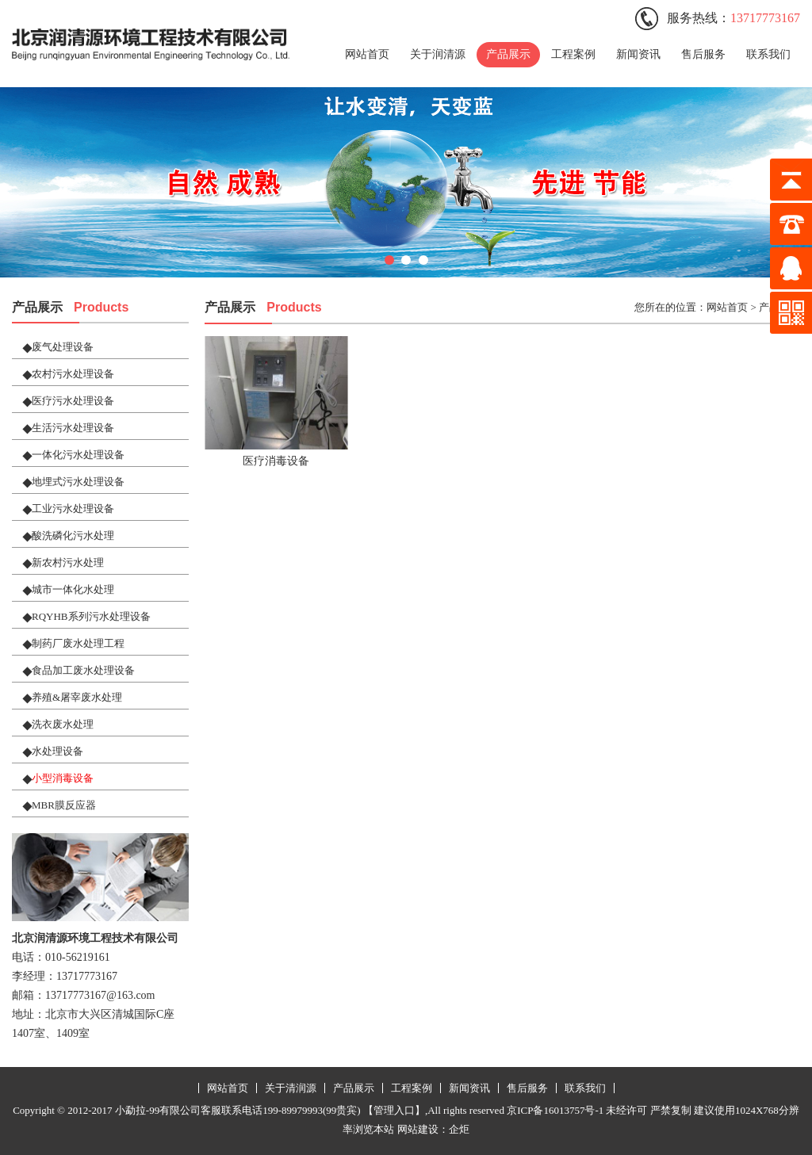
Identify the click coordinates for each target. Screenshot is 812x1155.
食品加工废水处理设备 (83, 670)
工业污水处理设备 (73, 508)
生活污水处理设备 (73, 428)
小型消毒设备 (63, 778)
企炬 (459, 1129)
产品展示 (508, 54)
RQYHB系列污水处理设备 (91, 616)
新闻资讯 (638, 54)
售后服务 (703, 54)
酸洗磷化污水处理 (73, 535)
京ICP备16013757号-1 (555, 1110)
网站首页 (367, 54)
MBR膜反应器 (64, 805)
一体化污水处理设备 (78, 455)
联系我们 (768, 54)
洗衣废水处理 (63, 724)
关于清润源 (290, 1088)
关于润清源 (437, 54)
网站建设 (418, 1129)
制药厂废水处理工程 (78, 643)
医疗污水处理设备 (73, 401)
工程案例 (573, 54)
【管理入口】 (394, 1110)
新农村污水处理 (68, 562)
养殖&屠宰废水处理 (77, 697)
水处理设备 (57, 751)
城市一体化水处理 (73, 589)
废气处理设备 (63, 347)
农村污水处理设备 (73, 374)
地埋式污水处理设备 (78, 482)
